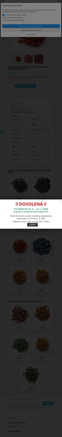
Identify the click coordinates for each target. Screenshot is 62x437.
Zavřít (32, 145)
